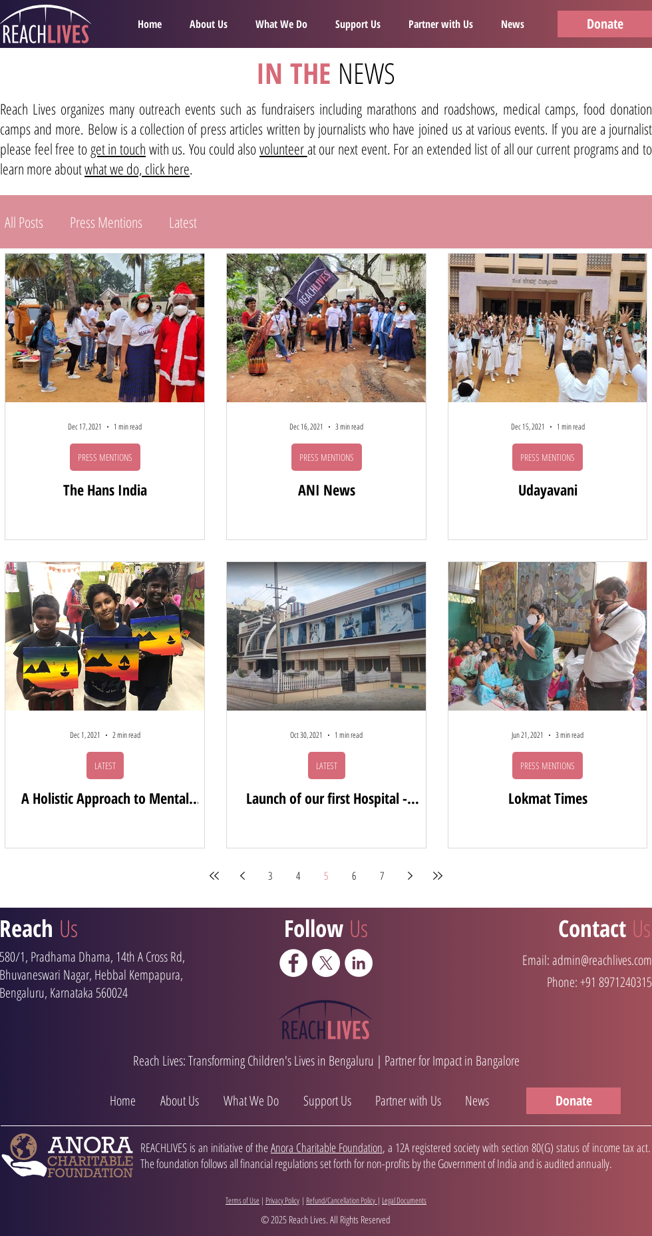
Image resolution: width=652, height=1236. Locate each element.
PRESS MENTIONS (105, 457)
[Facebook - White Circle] (293, 963)
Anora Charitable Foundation (327, 1147)
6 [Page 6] (354, 875)
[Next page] (410, 876)
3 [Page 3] (270, 875)
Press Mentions (106, 222)
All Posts (24, 222)
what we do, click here (137, 168)
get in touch (118, 148)
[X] (326, 963)
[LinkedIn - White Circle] (359, 963)
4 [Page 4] (298, 875)
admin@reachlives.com (602, 960)
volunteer (283, 148)
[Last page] (438, 876)
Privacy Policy (282, 1200)
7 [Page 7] (382, 875)
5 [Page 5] (326, 875)
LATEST (105, 765)
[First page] (214, 876)
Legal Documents (404, 1200)
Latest (183, 222)
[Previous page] (242, 876)
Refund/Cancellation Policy (341, 1200)
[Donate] (605, 24)
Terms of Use (242, 1200)
